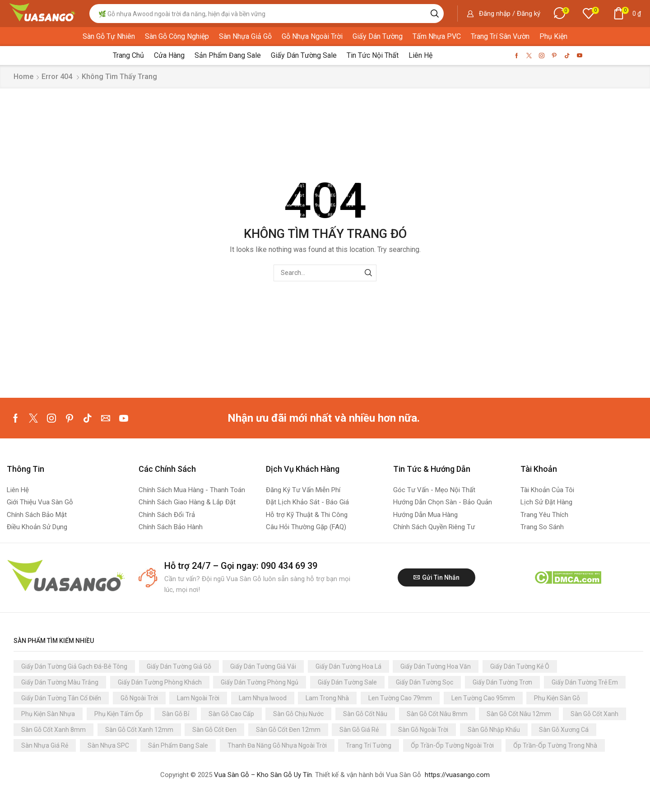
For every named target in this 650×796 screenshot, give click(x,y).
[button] (503, 13)
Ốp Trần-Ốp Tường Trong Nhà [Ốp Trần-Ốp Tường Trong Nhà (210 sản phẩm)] (555, 745)
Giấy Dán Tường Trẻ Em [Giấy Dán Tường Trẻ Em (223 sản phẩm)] (585, 682)
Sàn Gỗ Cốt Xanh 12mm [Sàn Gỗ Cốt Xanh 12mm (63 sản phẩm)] (139, 729)
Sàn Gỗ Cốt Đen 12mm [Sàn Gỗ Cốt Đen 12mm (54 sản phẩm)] (288, 729)
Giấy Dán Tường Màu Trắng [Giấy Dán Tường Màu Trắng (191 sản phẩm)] (59, 682)
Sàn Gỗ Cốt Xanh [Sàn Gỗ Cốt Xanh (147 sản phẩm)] (594, 713)
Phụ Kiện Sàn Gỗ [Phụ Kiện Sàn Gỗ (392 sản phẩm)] (557, 698)
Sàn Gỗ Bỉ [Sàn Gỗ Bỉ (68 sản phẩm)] (175, 713)
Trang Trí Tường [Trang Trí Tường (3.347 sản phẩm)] (368, 745)
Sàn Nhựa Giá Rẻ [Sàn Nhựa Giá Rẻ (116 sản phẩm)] (44, 745)
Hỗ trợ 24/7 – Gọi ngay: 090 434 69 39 (240, 565)
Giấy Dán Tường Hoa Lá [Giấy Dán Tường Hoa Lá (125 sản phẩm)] (348, 666)
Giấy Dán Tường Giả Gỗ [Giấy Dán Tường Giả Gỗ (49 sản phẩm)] (179, 666)
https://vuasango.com (457, 775)
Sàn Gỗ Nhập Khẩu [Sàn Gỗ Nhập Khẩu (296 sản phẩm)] (494, 729)
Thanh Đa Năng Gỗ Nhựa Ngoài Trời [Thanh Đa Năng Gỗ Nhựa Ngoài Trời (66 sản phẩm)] (277, 745)
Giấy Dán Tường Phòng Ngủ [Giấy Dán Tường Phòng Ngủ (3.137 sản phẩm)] (259, 682)
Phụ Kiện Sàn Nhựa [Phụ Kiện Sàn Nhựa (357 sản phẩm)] (48, 713)
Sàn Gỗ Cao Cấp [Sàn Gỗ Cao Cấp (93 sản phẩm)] (231, 713)
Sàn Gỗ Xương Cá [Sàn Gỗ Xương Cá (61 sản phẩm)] (564, 729)
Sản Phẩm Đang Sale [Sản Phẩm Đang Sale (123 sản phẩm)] (178, 745)
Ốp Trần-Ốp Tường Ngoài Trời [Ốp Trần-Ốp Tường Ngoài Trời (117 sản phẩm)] (452, 745)
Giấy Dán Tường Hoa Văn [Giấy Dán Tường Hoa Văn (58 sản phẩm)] (435, 666)
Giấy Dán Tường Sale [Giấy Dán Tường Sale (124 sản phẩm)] (347, 682)
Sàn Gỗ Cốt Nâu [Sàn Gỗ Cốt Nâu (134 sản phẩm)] (365, 713)
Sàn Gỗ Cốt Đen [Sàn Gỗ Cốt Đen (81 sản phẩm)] (214, 729)
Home (23, 76)
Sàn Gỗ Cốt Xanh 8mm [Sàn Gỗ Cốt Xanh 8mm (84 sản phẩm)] (53, 729)
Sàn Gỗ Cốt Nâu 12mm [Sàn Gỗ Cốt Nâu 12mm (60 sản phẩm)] (519, 713)
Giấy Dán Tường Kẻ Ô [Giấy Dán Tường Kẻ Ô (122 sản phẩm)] (519, 666)
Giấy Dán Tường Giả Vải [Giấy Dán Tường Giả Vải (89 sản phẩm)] (263, 666)
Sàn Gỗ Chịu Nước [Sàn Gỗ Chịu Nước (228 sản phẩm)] (298, 713)
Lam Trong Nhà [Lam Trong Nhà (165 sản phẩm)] (327, 698)
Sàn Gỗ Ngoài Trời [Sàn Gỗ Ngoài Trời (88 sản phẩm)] (423, 729)
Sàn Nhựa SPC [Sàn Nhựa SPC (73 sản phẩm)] (108, 745)
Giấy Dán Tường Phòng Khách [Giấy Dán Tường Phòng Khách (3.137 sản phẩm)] (160, 682)
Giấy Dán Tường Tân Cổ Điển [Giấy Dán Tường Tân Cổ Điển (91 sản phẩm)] (61, 698)
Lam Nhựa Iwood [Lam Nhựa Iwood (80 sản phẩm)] (263, 698)
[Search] (435, 13)
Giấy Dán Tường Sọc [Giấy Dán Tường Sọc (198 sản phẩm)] (424, 682)
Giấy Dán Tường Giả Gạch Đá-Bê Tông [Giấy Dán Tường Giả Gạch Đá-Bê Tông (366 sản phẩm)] (74, 666)
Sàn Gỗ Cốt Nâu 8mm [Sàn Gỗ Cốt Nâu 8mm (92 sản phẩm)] (437, 713)
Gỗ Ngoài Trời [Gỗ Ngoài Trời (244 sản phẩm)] (139, 698)
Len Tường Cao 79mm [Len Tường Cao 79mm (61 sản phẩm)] (400, 698)
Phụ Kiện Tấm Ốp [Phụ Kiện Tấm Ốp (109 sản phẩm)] (118, 713)
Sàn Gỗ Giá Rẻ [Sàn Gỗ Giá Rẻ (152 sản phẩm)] (359, 729)
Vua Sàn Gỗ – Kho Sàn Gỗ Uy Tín (263, 775)
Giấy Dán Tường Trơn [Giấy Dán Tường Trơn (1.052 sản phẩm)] (502, 682)
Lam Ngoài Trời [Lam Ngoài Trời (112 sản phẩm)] (198, 698)
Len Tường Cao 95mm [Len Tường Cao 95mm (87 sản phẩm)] (483, 698)
